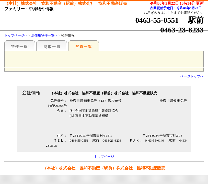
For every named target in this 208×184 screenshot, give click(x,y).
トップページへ (16, 35)
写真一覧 (83, 45)
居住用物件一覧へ (44, 35)
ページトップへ (192, 76)
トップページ (104, 156)
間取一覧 (51, 45)
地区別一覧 (19, 45)
